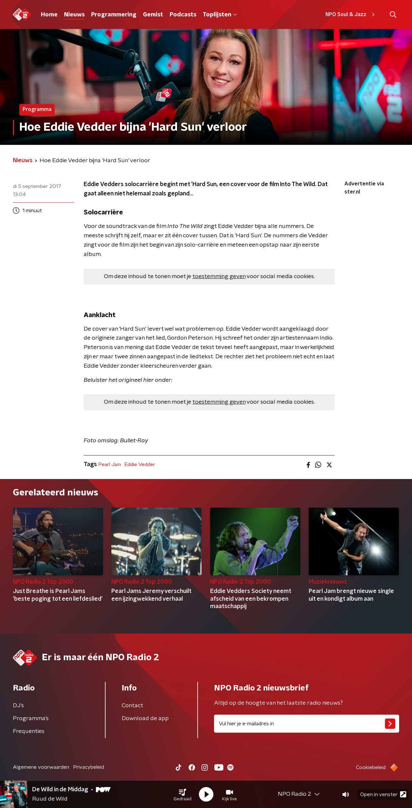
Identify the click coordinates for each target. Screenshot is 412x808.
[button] (182, 794)
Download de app (145, 718)
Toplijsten (220, 15)
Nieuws (74, 15)
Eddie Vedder (139, 464)
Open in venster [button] (383, 794)
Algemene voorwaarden (41, 767)
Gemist (153, 15)
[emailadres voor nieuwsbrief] (306, 724)
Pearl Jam (109, 464)
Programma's (31, 718)
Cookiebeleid (371, 767)
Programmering (113, 15)
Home (49, 15)
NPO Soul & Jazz (351, 14)
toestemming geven (219, 276)
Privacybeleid (88, 767)
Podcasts (183, 15)
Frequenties (28, 731)
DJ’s (18, 706)
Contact (132, 706)
